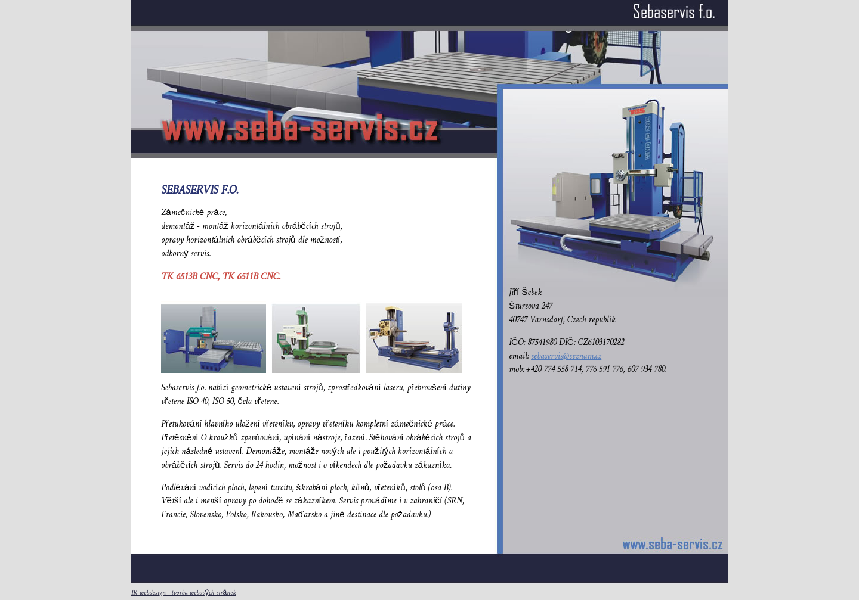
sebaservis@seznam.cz (566, 356)
